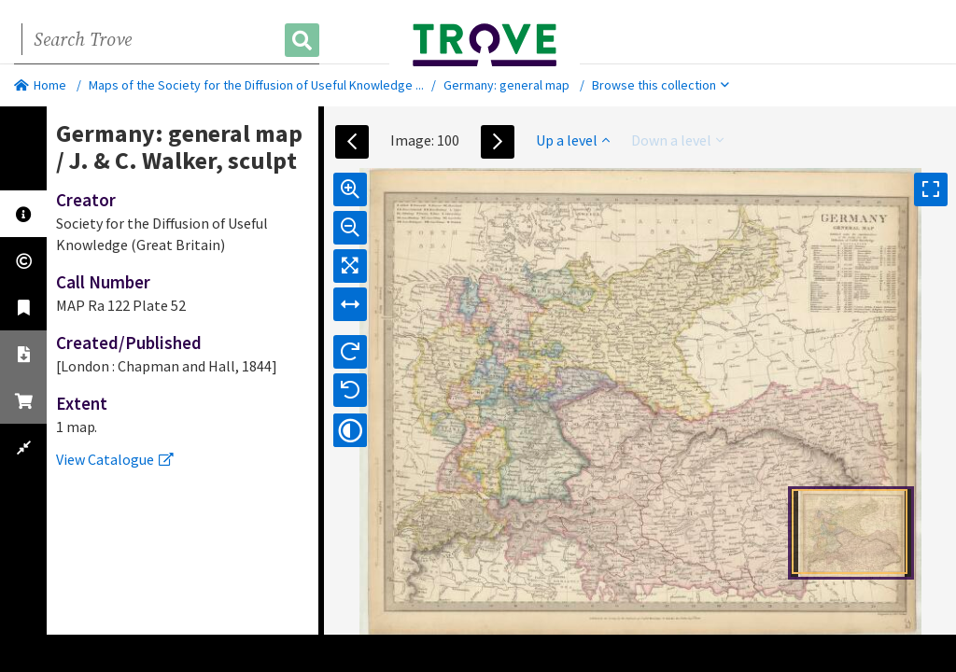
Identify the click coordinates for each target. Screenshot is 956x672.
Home (40, 85)
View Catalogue (115, 459)
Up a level (573, 140)
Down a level (677, 140)
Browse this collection (660, 85)
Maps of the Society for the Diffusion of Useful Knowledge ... (256, 85)
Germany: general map (506, 85)
